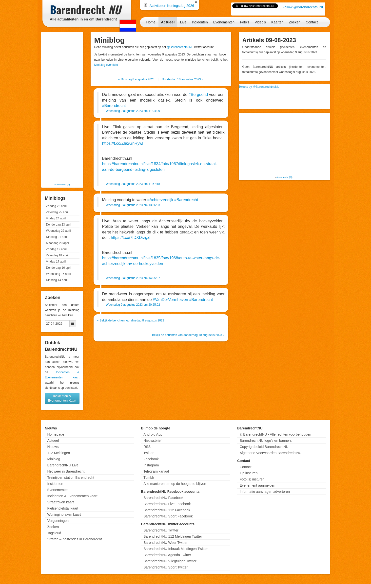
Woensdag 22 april (58, 230)
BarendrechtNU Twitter (160, 530)
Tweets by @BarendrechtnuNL (259, 86)
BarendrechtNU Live (62, 465)
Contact (312, 22)
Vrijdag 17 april (56, 261)
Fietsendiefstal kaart (62, 508)
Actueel (168, 22)
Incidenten (200, 22)
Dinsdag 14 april (57, 280)
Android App (152, 434)
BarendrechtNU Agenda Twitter (167, 555)
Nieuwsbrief (152, 440)
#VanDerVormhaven (170, 300)
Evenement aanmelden (257, 485)
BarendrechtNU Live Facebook (167, 504)
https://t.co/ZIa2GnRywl (122, 143)
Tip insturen (249, 473)
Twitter (148, 453)
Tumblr (148, 477)
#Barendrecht (114, 106)
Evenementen (223, 22)
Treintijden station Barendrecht (70, 477)
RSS (147, 447)
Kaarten (277, 22)
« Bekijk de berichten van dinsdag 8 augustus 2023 (130, 320)
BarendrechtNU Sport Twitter (165, 567)
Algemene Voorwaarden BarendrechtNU (270, 453)
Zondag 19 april (56, 249)
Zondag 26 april (56, 206)
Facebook (150, 459)
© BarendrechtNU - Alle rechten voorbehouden (275, 434)
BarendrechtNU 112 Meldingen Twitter (172, 536)
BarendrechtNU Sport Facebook (168, 516)
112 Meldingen (58, 453)
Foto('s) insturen (252, 479)
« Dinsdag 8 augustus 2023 (136, 79)
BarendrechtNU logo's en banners (266, 440)
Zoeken (294, 22)
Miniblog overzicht (106, 65)
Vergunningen (58, 521)
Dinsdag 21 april (57, 237)
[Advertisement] (62, 107)
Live (183, 22)
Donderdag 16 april (58, 267)
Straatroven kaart (60, 502)
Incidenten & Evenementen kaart (72, 496)
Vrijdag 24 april (56, 218)
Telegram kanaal (156, 471)
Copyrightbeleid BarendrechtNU (264, 447)
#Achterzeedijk (160, 200)
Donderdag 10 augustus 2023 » (182, 79)
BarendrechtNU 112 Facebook (166, 510)
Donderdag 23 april (58, 224)
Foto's (244, 22)
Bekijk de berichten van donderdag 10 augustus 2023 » (188, 335)
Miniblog (53, 459)
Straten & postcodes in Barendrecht (74, 539)
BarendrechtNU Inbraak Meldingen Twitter (175, 549)
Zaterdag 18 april (57, 255)
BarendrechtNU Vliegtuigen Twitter (169, 561)
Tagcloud (54, 533)
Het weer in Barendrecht (66, 471)
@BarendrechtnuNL (180, 47)
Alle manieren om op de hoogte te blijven (174, 484)
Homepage (55, 434)
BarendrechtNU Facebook (163, 498)
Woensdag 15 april (58, 274)
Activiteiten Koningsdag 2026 (172, 6)
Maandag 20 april (57, 243)
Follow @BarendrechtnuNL (303, 7)
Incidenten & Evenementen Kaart (62, 398)
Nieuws (53, 447)
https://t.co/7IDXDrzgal (130, 237)
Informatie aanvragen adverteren (265, 492)
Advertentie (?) (62, 184)
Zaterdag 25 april (57, 212)
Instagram (151, 465)
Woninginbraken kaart (64, 514)
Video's (260, 22)
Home (151, 22)
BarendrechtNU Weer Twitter (165, 543)
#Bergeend (198, 94)
